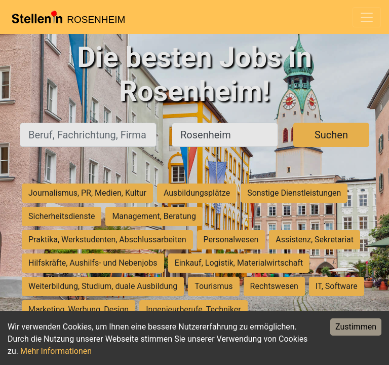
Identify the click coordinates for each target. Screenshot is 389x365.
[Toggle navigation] (367, 17)
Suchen (331, 135)
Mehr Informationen (56, 351)
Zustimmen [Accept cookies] (355, 327)
